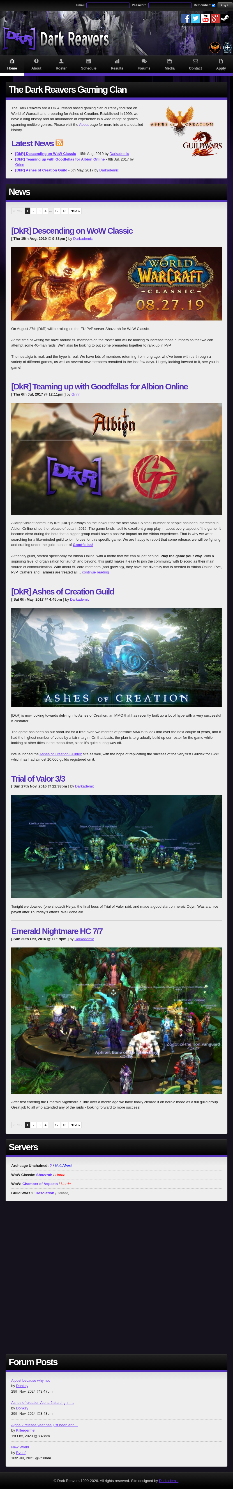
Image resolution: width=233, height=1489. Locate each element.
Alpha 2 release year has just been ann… (44, 1425)
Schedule (88, 63)
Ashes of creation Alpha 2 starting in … (42, 1402)
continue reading (95, 572)
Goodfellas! (83, 545)
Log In (225, 5)
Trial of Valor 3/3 (38, 778)
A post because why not (30, 1380)
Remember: (202, 5)
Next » (75, 211)
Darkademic (119, 154)
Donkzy (22, 1386)
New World (20, 1447)
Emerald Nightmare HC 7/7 (56, 931)
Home (12, 63)
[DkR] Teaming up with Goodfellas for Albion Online (99, 386)
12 (57, 211)
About (36, 63)
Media (169, 63)
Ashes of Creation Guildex (61, 754)
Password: (139, 5)
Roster (61, 63)
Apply (221, 63)
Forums (144, 63)
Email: (81, 5)
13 (64, 211)
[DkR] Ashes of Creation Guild (62, 591)
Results (117, 63)
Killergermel (25, 1430)
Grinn (19, 164)
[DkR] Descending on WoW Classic (72, 230)
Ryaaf (21, 1453)
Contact (195, 63)
